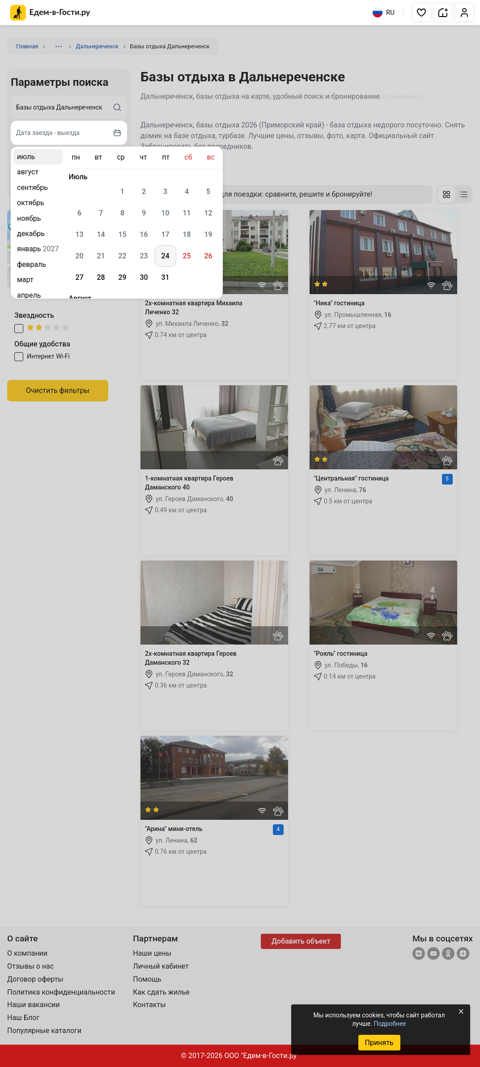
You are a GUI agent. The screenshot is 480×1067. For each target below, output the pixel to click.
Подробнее (390, 1023)
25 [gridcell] (187, 256)
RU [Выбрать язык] (384, 12)
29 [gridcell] (122, 277)
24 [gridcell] (165, 256)
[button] (421, 12)
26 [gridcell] (208, 256)
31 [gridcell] (165, 277)
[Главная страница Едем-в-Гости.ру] (50, 13)
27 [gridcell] (79, 277)
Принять (379, 1042)
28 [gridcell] (101, 277)
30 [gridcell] (144, 277)
